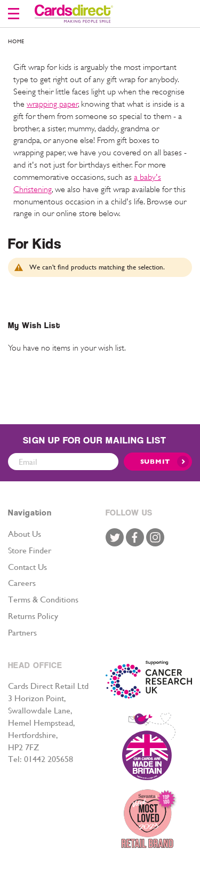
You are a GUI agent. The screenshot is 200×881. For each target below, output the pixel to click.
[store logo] (74, 13)
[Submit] (158, 462)
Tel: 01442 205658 (40, 759)
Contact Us (27, 567)
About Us (24, 534)
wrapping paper (52, 104)
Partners (22, 633)
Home (16, 41)
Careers (22, 583)
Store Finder (29, 550)
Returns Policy (33, 616)
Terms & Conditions (43, 599)
